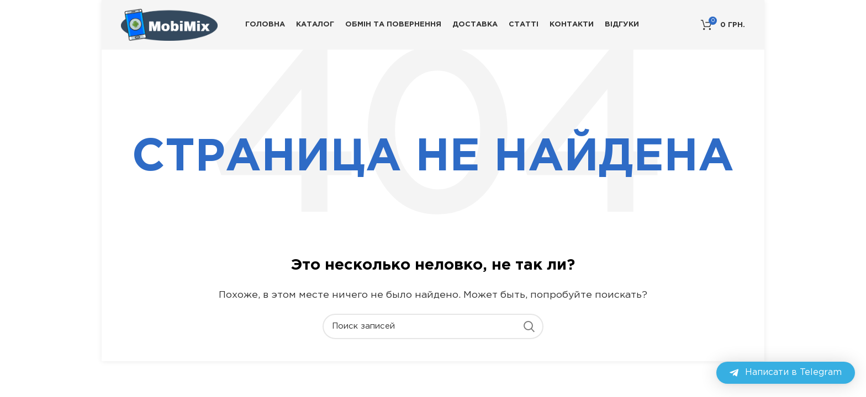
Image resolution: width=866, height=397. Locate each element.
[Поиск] (433, 326)
